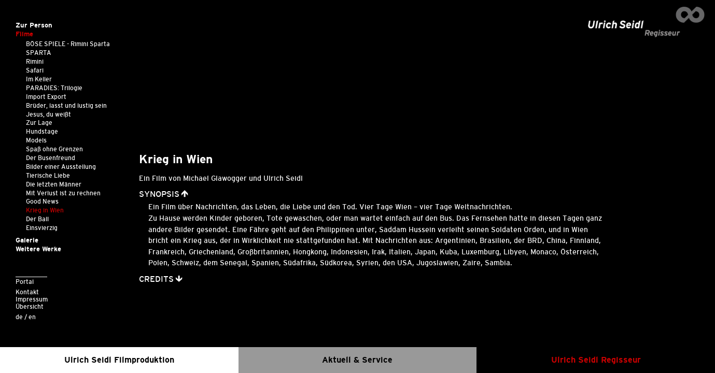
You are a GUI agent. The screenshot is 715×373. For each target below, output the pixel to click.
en (32, 316)
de (19, 316)
